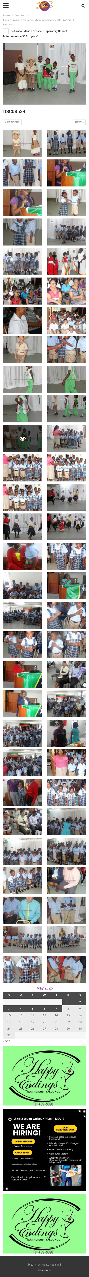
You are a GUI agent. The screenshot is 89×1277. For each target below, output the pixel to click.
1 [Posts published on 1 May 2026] (68, 1002)
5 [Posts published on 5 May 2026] (33, 1008)
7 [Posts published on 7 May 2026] (56, 1008)
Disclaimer (44, 1270)
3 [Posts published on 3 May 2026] (9, 1008)
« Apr (6, 1041)
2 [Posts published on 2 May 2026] (80, 1002)
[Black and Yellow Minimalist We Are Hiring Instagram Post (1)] (44, 1149)
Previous (12, 122)
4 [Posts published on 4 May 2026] (21, 1008)
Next (79, 122)
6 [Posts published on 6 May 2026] (44, 1008)
